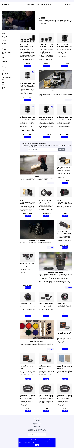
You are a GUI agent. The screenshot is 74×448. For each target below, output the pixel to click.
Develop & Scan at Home (7, 88)
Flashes (3, 87)
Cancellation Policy (37, 423)
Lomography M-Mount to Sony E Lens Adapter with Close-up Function (64, 333)
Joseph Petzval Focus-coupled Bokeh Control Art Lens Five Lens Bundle (27, 46)
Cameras (28, 4)
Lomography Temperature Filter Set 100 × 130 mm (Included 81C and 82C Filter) (64, 367)
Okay (37, 445)
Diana (3, 41)
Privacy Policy (37, 420)
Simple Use (4, 43)
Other (49, 4)
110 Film (3, 70)
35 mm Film (4, 67)
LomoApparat (5, 36)
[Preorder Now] (27, 66)
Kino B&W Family (5, 73)
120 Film (3, 69)
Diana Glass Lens (61, 303)
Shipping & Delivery (37, 421)
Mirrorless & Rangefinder (7, 52)
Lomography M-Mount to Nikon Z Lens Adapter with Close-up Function (27, 367)
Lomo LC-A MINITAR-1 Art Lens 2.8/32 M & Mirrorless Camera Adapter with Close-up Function (46, 200)
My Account (37, 424)
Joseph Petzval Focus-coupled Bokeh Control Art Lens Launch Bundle (46, 46)
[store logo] (6, 4)
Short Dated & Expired (6, 77)
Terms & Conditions (37, 418)
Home (3, 7)
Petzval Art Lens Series (6, 53)
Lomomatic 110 (5, 46)
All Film (3, 66)
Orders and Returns (37, 426)
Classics (3, 37)
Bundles (3, 82)
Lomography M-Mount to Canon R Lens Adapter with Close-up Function (46, 367)
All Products (4, 62)
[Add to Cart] (65, 183)
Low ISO (3, 76)
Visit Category (69, 100)
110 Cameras (4, 40)
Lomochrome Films (5, 74)
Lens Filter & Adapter (6, 55)
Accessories (4, 44)
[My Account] (68, 4)
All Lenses (4, 49)
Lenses (32, 4)
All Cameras (4, 35)
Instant (37, 4)
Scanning (4, 71)
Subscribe (61, 149)
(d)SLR (37, 176)
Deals (45, 4)
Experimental (4, 39)
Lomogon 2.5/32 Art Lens (63, 231)
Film (42, 4)
